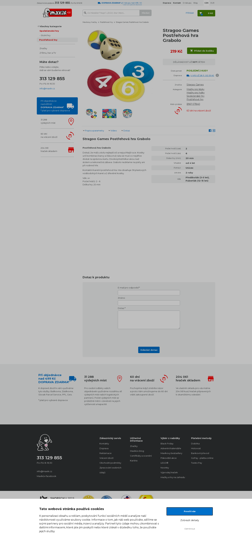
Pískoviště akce (169, 458)
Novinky (165, 467)
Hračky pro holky (195, 92)
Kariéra (133, 460)
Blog (196, 3)
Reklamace (105, 453)
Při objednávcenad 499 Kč (55, 106)
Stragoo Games (195, 84)
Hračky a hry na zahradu (173, 477)
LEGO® (164, 463)
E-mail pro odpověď (128, 287)
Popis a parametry (94, 130)
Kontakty (104, 443)
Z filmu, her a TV (48, 53)
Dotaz (126, 130)
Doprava (103, 448)
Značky (43, 48)
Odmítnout (189, 529)
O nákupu (187, 3)
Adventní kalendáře (171, 448)
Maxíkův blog (137, 451)
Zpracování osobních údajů (110, 470)
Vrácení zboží (106, 458)
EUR (212, 3)
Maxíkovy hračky (90, 22)
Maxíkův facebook (46, 476)
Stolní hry (45, 35)
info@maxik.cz (47, 88)
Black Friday (167, 443)
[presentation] (149, 337)
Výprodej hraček (169, 472)
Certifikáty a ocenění (141, 455)
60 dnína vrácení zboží (49, 135)
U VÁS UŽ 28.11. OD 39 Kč (202, 75)
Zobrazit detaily (189, 520)
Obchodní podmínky (110, 463)
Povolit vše (190, 511)
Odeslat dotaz (149, 350)
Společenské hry (49, 31)
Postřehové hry (48, 40)
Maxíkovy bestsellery (171, 453)
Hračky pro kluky (195, 89)
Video (114, 130)
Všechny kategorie (51, 26)
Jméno (121, 298)
